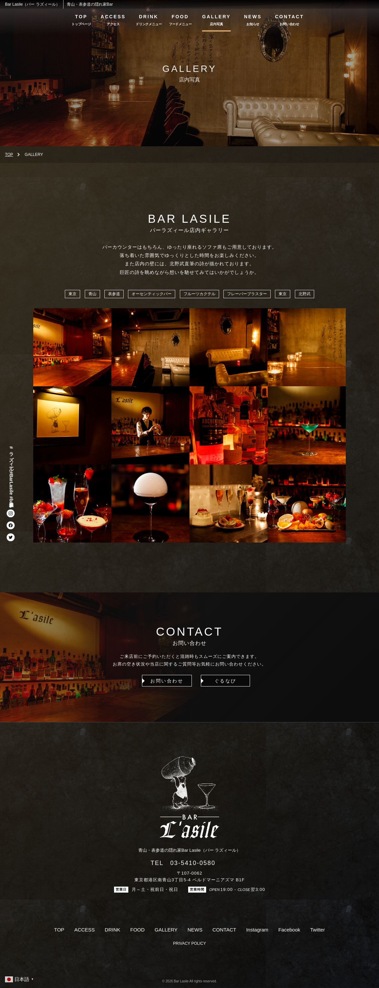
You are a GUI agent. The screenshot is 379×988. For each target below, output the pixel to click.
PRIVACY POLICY (189, 943)
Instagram (257, 929)
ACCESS (113, 16)
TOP (81, 16)
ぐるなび (220, 680)
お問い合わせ (158, 680)
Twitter (317, 929)
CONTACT (289, 16)
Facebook (289, 929)
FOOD (180, 16)
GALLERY (216, 16)
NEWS (253, 16)
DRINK (148, 16)
